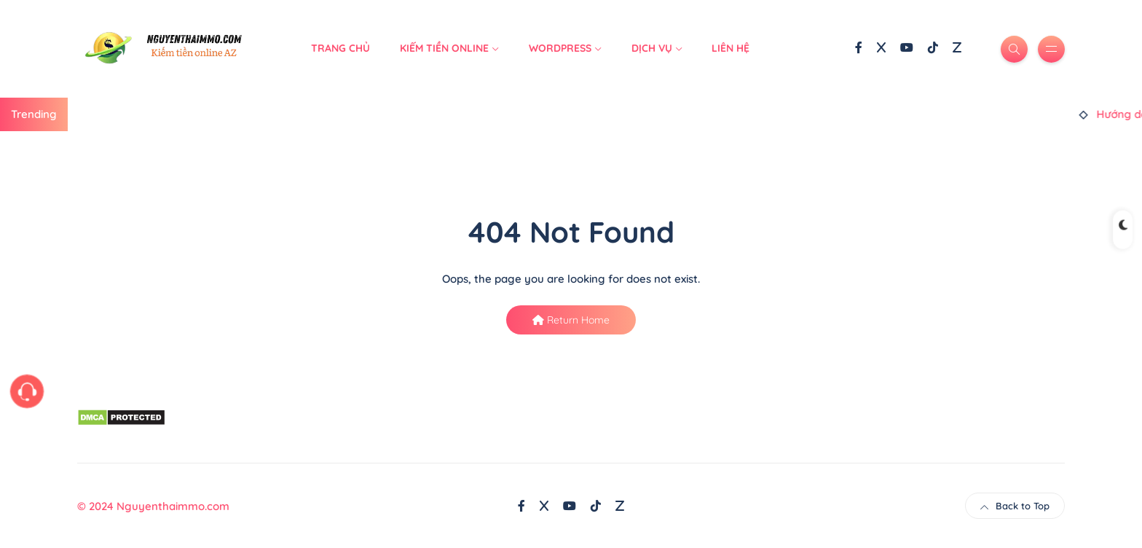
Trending (34, 114)
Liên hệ (730, 48)
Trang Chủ (340, 48)
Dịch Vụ (651, 48)
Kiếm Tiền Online (444, 48)
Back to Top (1015, 506)
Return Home (571, 319)
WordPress (560, 48)
